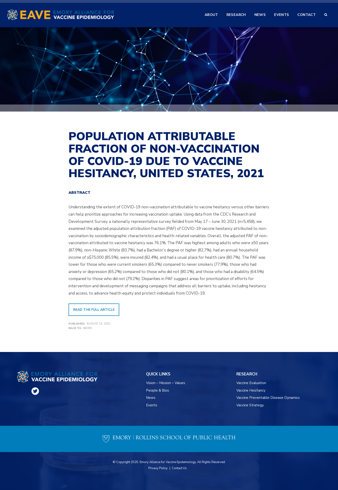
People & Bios (157, 390)
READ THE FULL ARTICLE (94, 309)
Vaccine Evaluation (251, 383)
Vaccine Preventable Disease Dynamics (268, 397)
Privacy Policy (158, 468)
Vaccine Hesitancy (250, 390)
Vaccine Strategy (250, 405)
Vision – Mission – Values (166, 383)
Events (151, 405)
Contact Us (179, 468)
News (87, 328)
